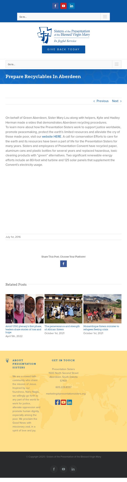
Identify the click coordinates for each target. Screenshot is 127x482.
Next (115, 101)
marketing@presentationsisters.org (66, 393)
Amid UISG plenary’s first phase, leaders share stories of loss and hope (24, 329)
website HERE (51, 137)
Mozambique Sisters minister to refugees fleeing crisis (101, 328)
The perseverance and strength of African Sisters (62, 328)
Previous (103, 101)
